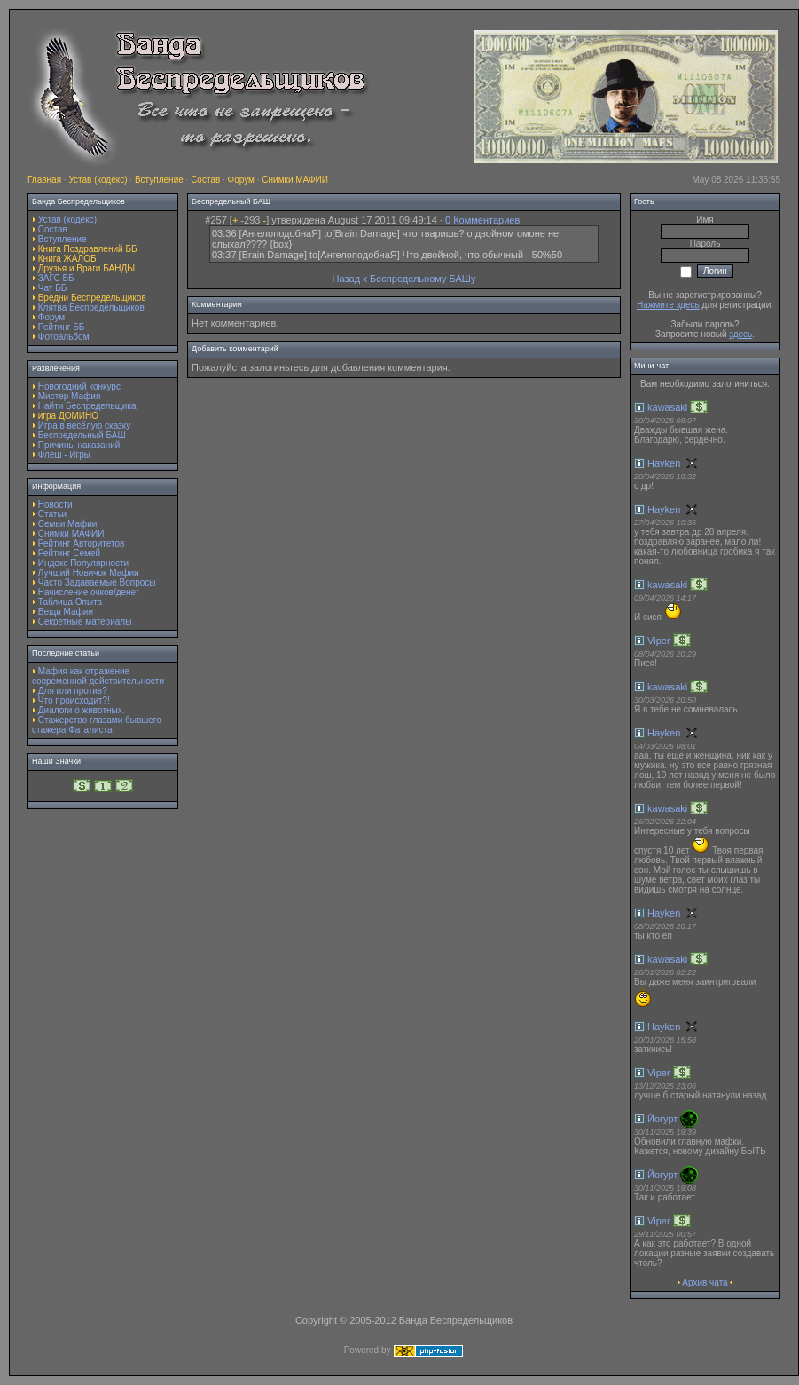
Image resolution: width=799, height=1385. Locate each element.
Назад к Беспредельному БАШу (404, 278)
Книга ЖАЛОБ (67, 259)
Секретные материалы (85, 621)
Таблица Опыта (70, 602)
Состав (205, 180)
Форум (241, 180)
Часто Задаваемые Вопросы (97, 582)
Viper (658, 640)
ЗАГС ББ (56, 278)
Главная (44, 180)
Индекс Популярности (83, 563)
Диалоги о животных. (81, 710)
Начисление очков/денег (88, 592)
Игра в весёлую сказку (84, 425)
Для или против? (72, 691)
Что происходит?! (74, 700)
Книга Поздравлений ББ (87, 249)
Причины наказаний (79, 445)
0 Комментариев (482, 220)
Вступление (159, 180)
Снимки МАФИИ (295, 180)
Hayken (663, 463)
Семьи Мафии (68, 524)
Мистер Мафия (69, 396)
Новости (55, 504)
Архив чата (704, 1282)
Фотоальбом (64, 337)
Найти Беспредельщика (87, 406)
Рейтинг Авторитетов (81, 543)
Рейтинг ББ (61, 327)
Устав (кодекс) (97, 180)
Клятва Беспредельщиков (91, 307)
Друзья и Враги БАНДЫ (86, 268)
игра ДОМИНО (68, 416)
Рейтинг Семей (69, 553)
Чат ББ (52, 288)
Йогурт (662, 1119)
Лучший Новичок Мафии (88, 573)
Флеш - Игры (64, 455)
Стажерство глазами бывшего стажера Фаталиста (96, 725)
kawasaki (667, 407)
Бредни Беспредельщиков (92, 298)
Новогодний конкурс (79, 386)
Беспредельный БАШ (82, 435)
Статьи (52, 514)
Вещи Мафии (65, 612)
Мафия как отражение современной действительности (98, 676)
